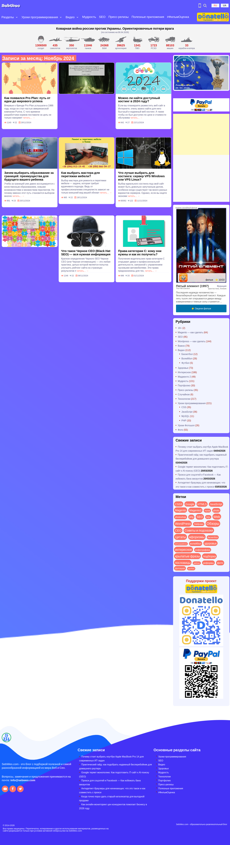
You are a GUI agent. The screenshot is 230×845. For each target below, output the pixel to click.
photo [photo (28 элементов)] (216, 510)
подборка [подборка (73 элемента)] (209, 556)
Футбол (185, 362)
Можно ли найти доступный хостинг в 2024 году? (139, 99)
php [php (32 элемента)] (191, 516)
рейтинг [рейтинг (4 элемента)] (197, 563)
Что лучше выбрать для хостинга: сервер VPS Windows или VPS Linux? (141, 176)
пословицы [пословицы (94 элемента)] (183, 563)
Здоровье (183, 367)
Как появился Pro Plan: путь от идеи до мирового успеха (27, 99)
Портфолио (184, 385)
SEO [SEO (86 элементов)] (200, 516)
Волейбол (186, 358)
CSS (183, 407)
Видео (70, 17)
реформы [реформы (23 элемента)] (208, 562)
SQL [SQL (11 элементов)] (208, 517)
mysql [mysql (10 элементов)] (207, 510)
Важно (181, 345)
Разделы (7, 17)
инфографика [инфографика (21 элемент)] (202, 549)
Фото (180, 429)
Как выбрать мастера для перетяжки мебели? (80, 174)
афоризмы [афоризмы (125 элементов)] (197, 537)
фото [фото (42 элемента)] (220, 562)
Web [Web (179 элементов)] (216, 517)
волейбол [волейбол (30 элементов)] (195, 543)
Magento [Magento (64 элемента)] (180, 510)
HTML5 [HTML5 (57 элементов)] (202, 504)
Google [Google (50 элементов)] (189, 504)
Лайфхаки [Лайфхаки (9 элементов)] (198, 524)
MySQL (185, 416)
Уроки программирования (40, 17)
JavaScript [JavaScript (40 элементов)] (216, 504)
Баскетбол (187, 354)
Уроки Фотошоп (186, 425)
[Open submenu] (16, 17)
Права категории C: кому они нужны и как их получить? (139, 252)
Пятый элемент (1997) (192, 286)
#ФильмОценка (178, 17)
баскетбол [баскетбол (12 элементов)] (213, 537)
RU (215, 5)
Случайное (184, 394)
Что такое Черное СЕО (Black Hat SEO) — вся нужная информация (85, 252)
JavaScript (186, 411)
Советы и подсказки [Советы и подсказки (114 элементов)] (199, 530)
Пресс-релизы (118, 17)
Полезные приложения (148, 17)
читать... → (29, 117)
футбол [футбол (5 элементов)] (191, 568)
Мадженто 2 (184, 376)
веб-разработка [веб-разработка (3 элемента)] (181, 544)
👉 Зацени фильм (201, 308)
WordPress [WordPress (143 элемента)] (183, 523)
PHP (183, 420)
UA (224, 5)
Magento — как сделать (190, 332)
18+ (180, 327)
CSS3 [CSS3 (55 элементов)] (178, 504)
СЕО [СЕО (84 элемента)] (178, 530)
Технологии (184, 398)
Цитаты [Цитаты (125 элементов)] (180, 537)
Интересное (184, 372)
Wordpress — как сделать (191, 341)
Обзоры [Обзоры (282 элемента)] (213, 523)
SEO (102, 17)
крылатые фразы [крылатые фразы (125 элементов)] (187, 556)
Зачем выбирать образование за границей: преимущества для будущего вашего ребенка (29, 176)
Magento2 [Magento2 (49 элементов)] (195, 510)
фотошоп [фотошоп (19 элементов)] (180, 568)
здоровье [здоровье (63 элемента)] (210, 543)
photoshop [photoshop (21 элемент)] (180, 516)
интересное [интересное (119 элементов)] (183, 550)
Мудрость (89, 17)
